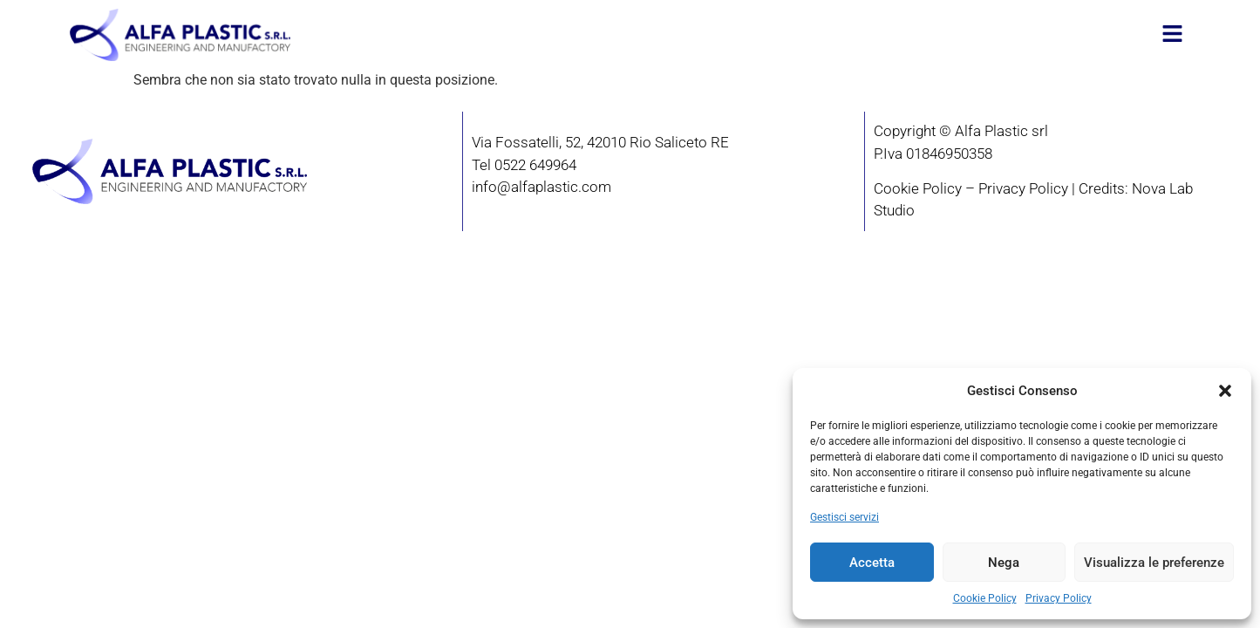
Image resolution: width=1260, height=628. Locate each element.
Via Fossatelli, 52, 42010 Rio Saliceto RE (600, 142)
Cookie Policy (985, 598)
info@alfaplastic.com (541, 186)
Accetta (872, 562)
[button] (1225, 390)
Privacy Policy (1058, 598)
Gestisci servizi (844, 517)
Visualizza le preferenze (1154, 562)
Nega (1003, 562)
